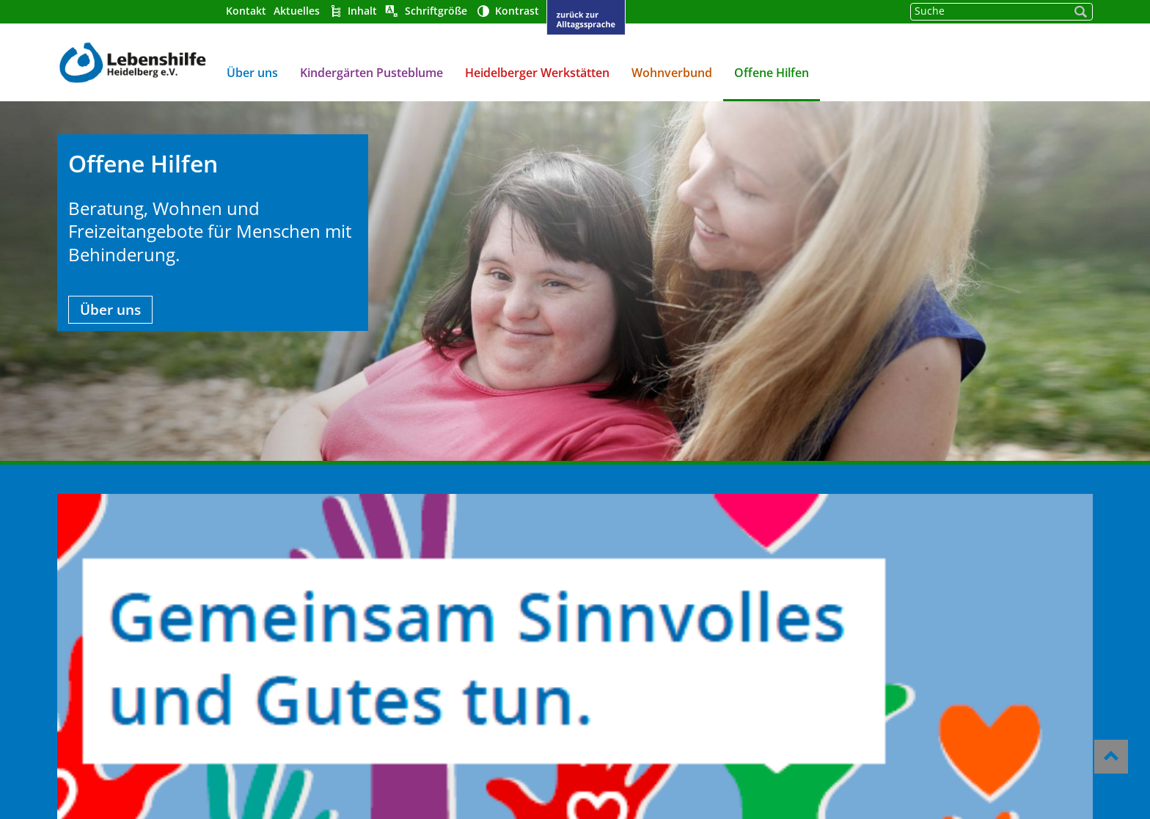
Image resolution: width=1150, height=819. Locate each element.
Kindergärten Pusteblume (368, 73)
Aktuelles (294, 11)
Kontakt (243, 11)
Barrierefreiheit (624, 582)
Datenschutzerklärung (644, 621)
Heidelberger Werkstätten (534, 73)
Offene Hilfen (768, 73)
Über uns (249, 73)
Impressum (611, 602)
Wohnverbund (669, 73)
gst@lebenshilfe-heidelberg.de (930, 637)
